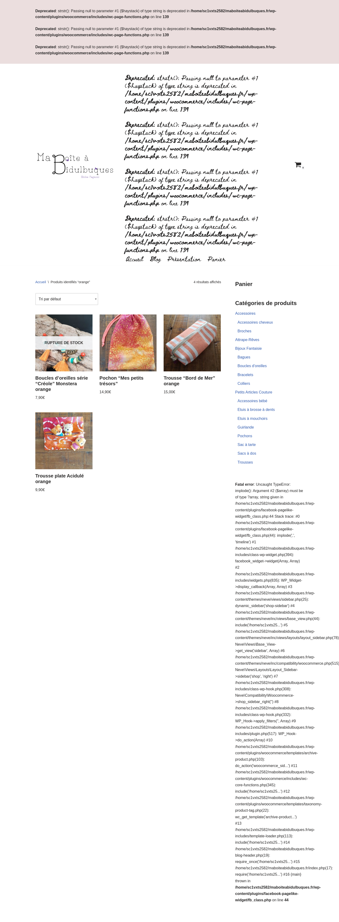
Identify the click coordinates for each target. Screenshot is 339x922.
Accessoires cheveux (255, 322)
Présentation (184, 258)
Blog (155, 258)
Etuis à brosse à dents (256, 410)
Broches (244, 331)
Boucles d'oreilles (252, 366)
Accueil (134, 258)
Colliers (244, 383)
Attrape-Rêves (247, 340)
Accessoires (245, 313)
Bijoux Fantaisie (248, 348)
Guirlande (246, 427)
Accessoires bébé (252, 401)
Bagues (244, 357)
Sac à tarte (247, 445)
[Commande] (66, 299)
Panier (217, 258)
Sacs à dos (247, 453)
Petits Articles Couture (253, 392)
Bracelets (245, 375)
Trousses (245, 462)
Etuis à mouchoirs (252, 419)
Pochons (245, 436)
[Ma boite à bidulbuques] (76, 164)
